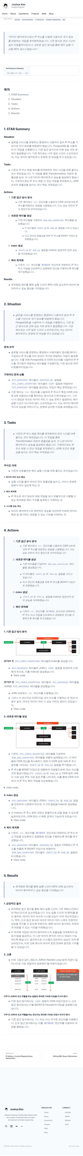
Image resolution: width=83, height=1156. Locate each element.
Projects (35, 14)
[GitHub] (6, 1127)
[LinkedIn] (11, 1127)
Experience (24, 14)
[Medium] (16, 1127)
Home (4, 14)
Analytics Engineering (58, 20)
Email (67, 1125)
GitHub (67, 1117)
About (13, 14)
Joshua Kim (18, 4)
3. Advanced (42, 20)
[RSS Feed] (22, 1127)
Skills (44, 14)
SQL (70, 20)
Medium (68, 1121)
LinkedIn (68, 1113)
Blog (51, 14)
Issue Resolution (29, 20)
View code (19, 675)
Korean (17, 20)
